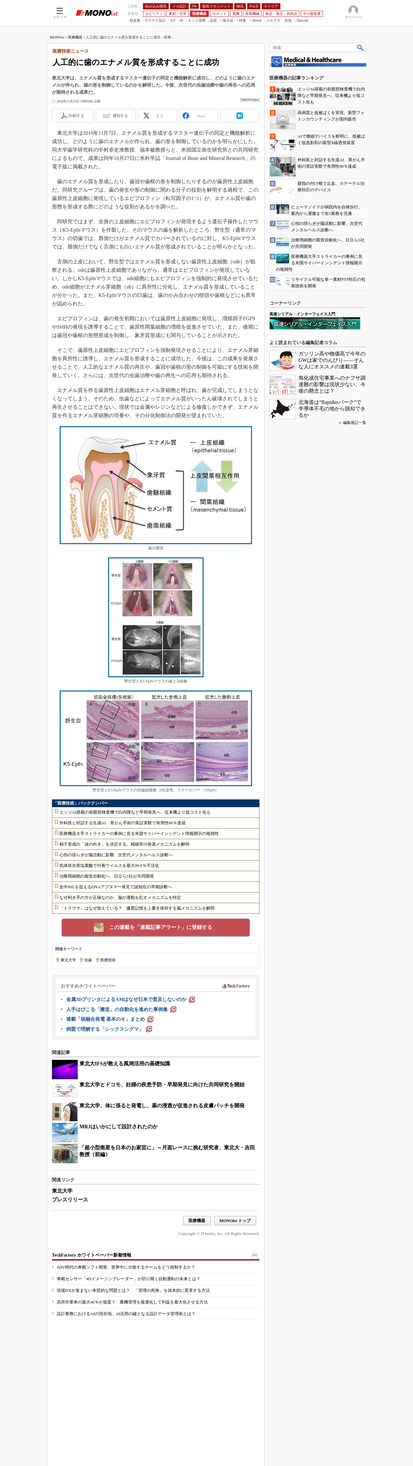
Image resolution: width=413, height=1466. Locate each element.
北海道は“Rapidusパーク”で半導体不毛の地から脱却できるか (332, 408)
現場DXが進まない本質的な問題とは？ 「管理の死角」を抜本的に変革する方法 (133, 1290)
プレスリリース (70, 1199)
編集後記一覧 (354, 422)
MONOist (57, 37)
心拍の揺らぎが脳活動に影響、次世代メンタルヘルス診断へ (116, 854)
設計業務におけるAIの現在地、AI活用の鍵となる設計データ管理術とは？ (126, 1313)
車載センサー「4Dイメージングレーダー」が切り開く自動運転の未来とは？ (128, 1278)
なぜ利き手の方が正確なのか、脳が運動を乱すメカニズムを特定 (120, 897)
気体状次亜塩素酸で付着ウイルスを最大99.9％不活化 (109, 865)
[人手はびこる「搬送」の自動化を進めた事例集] (121, 1009)
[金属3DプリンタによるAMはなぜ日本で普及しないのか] (130, 999)
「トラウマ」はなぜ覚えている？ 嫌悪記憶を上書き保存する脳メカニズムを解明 (137, 908)
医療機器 (75, 37)
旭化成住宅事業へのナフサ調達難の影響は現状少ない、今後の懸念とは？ (332, 384)
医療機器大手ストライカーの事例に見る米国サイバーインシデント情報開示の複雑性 (139, 833)
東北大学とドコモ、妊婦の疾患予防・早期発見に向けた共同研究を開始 (162, 1084)
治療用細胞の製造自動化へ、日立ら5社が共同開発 (106, 876)
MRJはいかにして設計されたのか (118, 1126)
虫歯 (88, 960)
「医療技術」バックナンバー (80, 803)
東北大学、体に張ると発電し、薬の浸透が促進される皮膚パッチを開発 (162, 1105)
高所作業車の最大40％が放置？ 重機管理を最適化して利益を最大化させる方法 (132, 1302)
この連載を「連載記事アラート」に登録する (160, 927)
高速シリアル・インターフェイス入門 (302, 314)
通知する (120, 115)
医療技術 (108, 960)
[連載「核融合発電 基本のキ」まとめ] (109, 1019)
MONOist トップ (235, 1220)
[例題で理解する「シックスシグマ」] (109, 1029)
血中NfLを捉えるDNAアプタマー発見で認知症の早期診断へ (115, 886)
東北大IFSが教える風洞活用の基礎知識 (124, 1063)
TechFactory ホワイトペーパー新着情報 (91, 1255)
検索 (361, 47)
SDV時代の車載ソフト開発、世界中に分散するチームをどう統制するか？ (126, 1267)
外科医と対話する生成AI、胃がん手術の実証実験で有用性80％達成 (122, 822)
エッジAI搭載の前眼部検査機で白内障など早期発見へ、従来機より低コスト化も (135, 812)
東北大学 (68, 960)
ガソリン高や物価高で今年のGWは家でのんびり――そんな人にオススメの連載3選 (332, 360)
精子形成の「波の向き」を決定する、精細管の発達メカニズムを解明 (124, 844)
